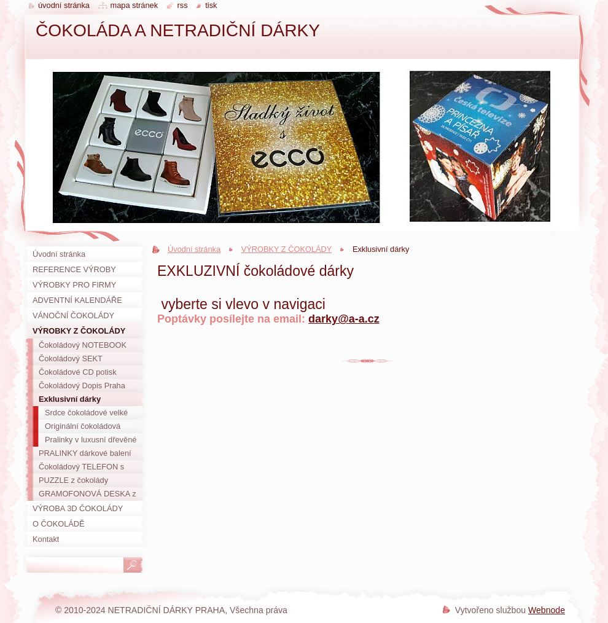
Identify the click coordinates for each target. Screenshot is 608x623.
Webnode (546, 610)
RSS (182, 5)
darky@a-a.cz (344, 319)
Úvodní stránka (194, 249)
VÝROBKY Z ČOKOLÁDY (286, 249)
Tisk (211, 5)
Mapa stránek (134, 5)
